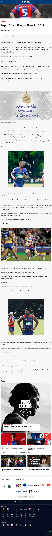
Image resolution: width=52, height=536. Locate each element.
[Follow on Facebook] (15, 502)
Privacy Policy (8, 532)
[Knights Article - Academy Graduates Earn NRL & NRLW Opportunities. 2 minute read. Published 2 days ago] (39, 443)
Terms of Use (3, 532)
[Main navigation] (1, 1)
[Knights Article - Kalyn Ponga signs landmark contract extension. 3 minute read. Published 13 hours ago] (13, 443)
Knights (2, 21)
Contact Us (19, 532)
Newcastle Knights (5, 30)
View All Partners (26, 496)
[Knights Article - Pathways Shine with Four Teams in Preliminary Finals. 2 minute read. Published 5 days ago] (13, 465)
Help (16, 532)
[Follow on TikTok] (12, 502)
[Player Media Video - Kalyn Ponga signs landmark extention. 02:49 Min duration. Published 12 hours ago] (26, 408)
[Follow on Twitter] (17, 502)
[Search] (50, 2)
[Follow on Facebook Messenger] (23, 502)
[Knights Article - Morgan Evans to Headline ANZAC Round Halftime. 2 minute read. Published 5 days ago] (39, 465)
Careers (13, 532)
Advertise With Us (25, 532)
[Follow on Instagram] (20, 502)
